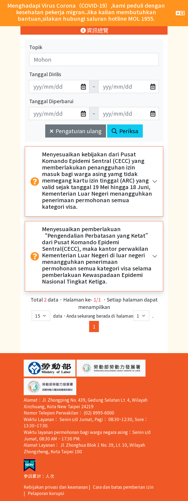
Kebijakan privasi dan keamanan (56, 487)
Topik (35, 46)
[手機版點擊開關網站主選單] (180, 13)
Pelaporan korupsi (46, 493)
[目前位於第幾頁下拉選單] (141, 316)
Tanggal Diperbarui (51, 101)
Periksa (125, 131)
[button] (49, 368)
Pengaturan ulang (75, 131)
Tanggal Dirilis (45, 73)
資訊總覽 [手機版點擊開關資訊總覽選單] (94, 30)
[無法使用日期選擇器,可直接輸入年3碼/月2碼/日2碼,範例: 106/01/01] (59, 86)
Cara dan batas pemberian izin (123, 487)
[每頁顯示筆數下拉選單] (41, 316)
